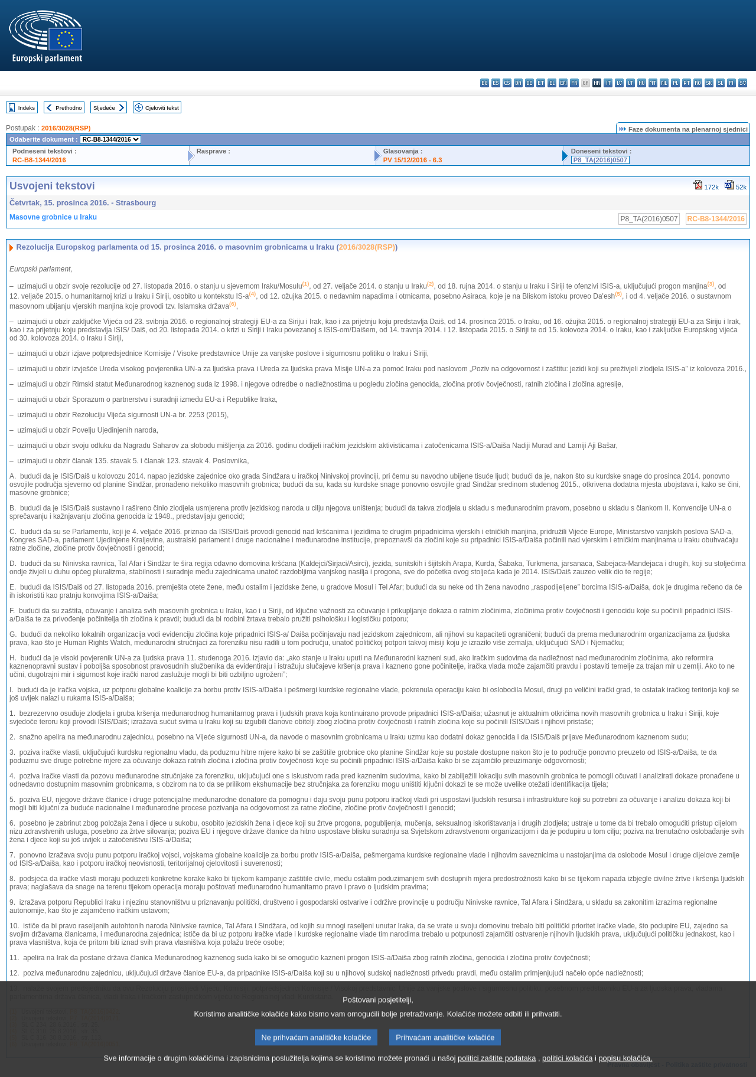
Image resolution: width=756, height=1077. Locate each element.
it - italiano (608, 82)
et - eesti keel (540, 82)
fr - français (574, 82)
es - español (495, 82)
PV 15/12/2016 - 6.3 (412, 159)
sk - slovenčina (709, 82)
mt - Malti (653, 82)
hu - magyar (641, 82)
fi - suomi (731, 82)
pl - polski (675, 82)
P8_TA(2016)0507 (600, 159)
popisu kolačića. (625, 1066)
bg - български (484, 82)
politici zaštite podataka (497, 1066)
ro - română (697, 82)
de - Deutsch (529, 82)
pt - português (686, 82)
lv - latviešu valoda (619, 82)
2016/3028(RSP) (65, 128)
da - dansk (518, 82)
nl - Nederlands (664, 82)
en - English (563, 82)
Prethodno (69, 107)
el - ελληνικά (552, 82)
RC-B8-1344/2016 (39, 159)
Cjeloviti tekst (162, 107)
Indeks (26, 107)
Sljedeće (104, 107)
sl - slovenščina (720, 82)
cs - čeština (507, 82)
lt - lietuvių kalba (630, 82)
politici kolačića (567, 1066)
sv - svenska (742, 82)
